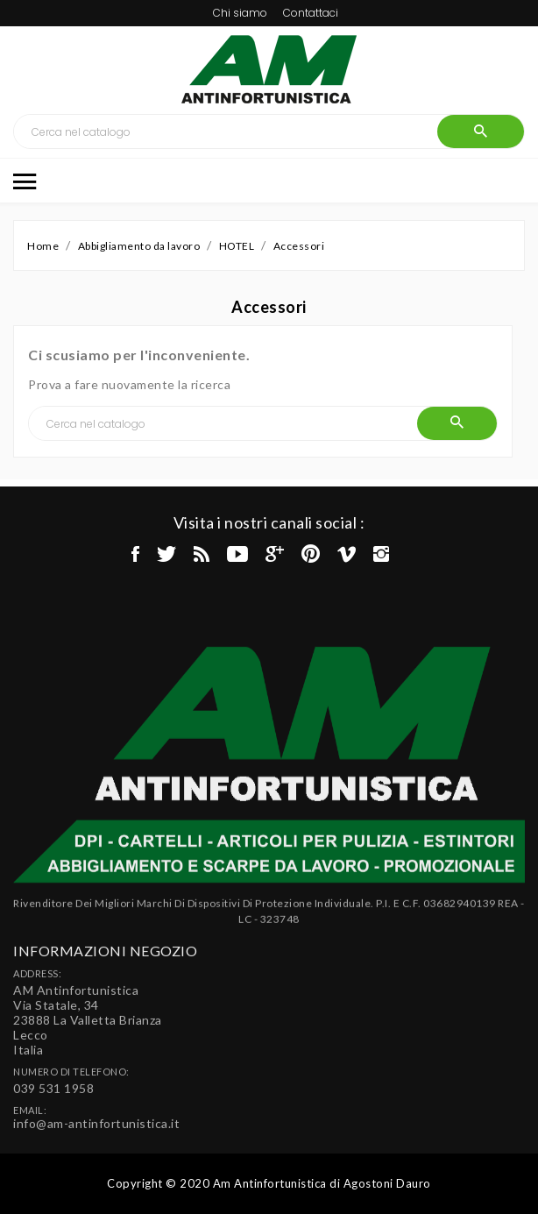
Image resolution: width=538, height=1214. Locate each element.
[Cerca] (225, 131)
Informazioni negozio (105, 1027)
